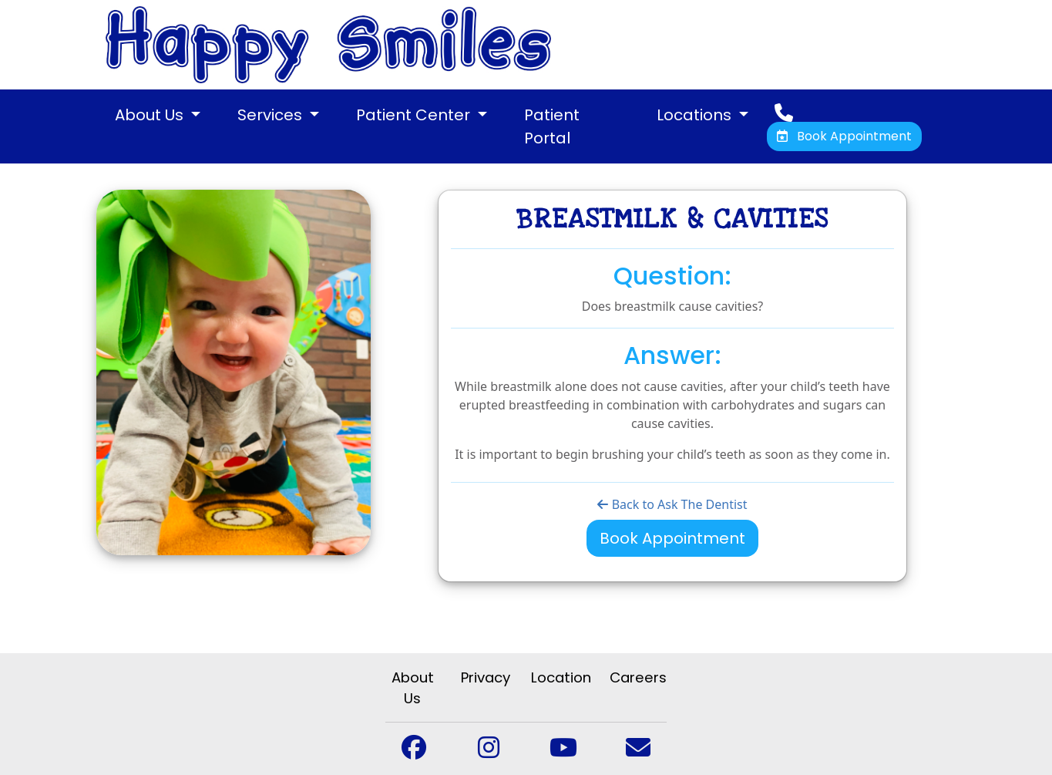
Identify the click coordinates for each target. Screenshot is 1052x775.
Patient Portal (552, 126)
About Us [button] (151, 115)
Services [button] (271, 115)
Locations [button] (696, 115)
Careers (638, 677)
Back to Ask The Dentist (672, 504)
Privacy (485, 677)
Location (561, 677)
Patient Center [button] (415, 115)
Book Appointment (844, 136)
